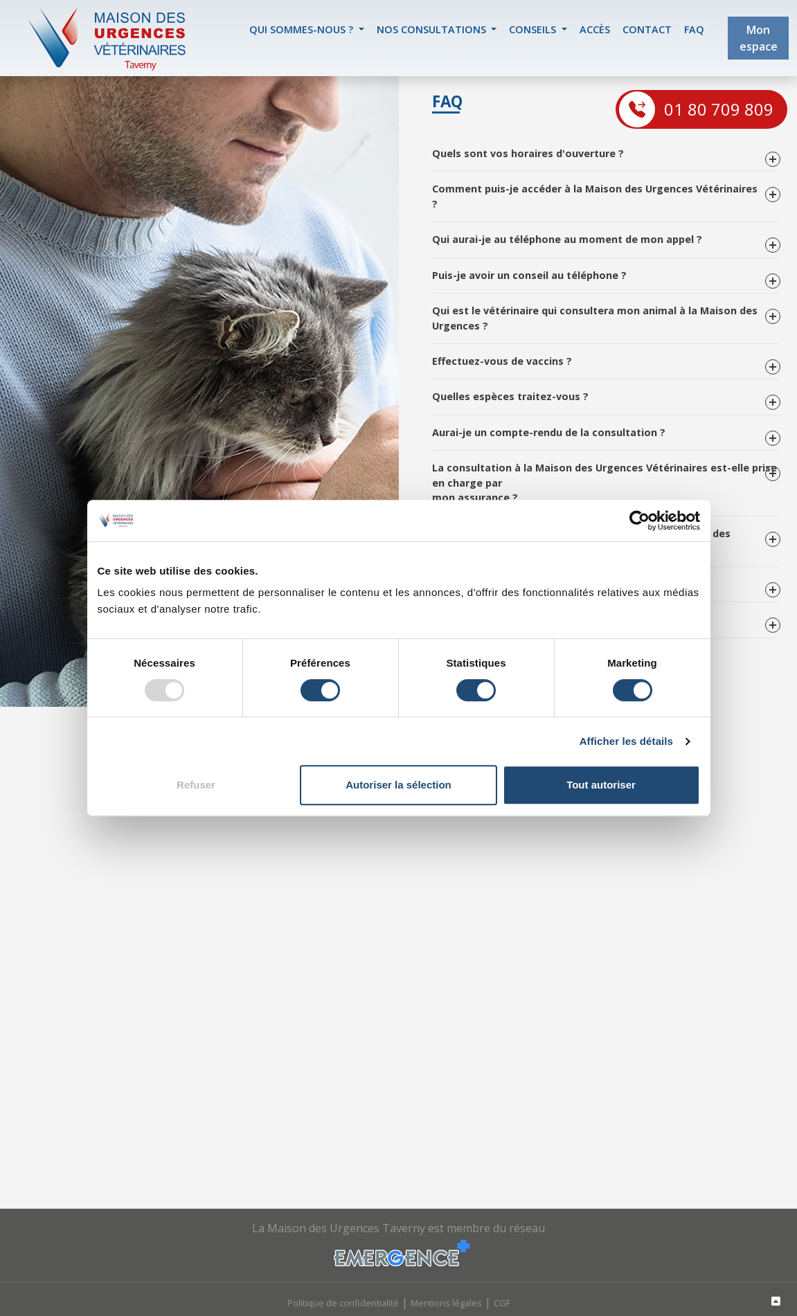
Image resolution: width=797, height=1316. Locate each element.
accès (595, 29)
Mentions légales (446, 1303)
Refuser (196, 785)
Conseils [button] (534, 29)
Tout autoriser (601, 785)
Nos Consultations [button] (433, 29)
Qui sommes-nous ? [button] (302, 29)
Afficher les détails (626, 741)
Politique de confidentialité (343, 1303)
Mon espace (759, 38)
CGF (502, 1303)
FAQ (694, 29)
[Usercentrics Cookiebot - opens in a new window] (639, 520)
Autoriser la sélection (398, 785)
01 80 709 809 (718, 109)
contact (647, 29)
